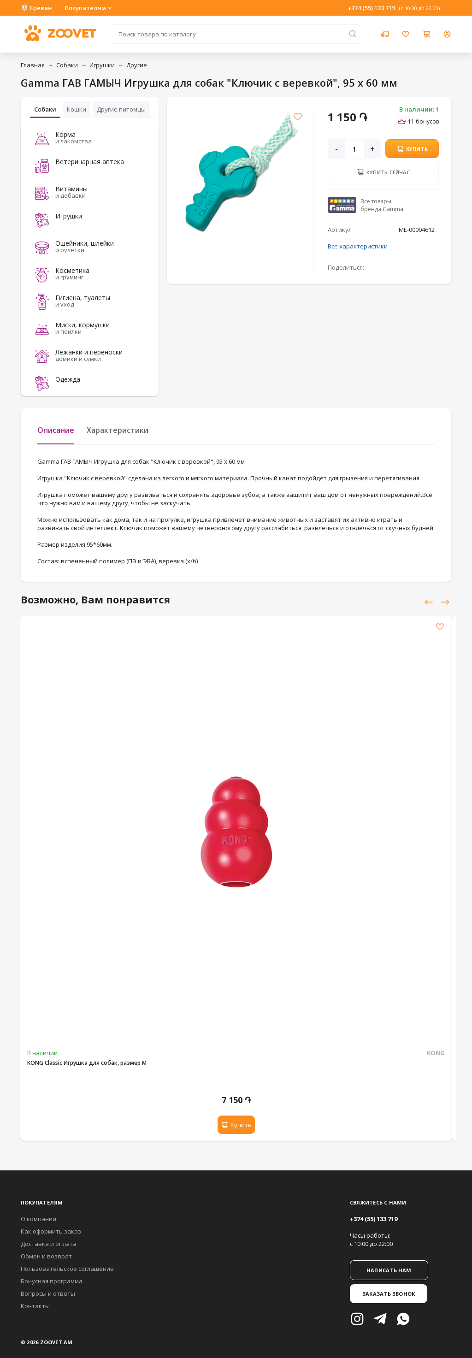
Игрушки (102, 65)
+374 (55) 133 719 (371, 8)
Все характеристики (358, 246)
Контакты (35, 1306)
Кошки (76, 109)
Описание (55, 430)
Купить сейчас (383, 172)
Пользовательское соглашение (67, 1268)
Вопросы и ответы (48, 1293)
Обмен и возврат (46, 1256)
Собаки (67, 65)
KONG (436, 1053)
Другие (136, 65)
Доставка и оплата (49, 1244)
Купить (412, 149)
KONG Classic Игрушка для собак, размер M (87, 1063)
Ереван (36, 8)
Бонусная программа (52, 1281)
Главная (33, 65)
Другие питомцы (121, 109)
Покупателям (89, 8)
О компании (38, 1219)
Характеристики (117, 430)
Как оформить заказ (51, 1231)
